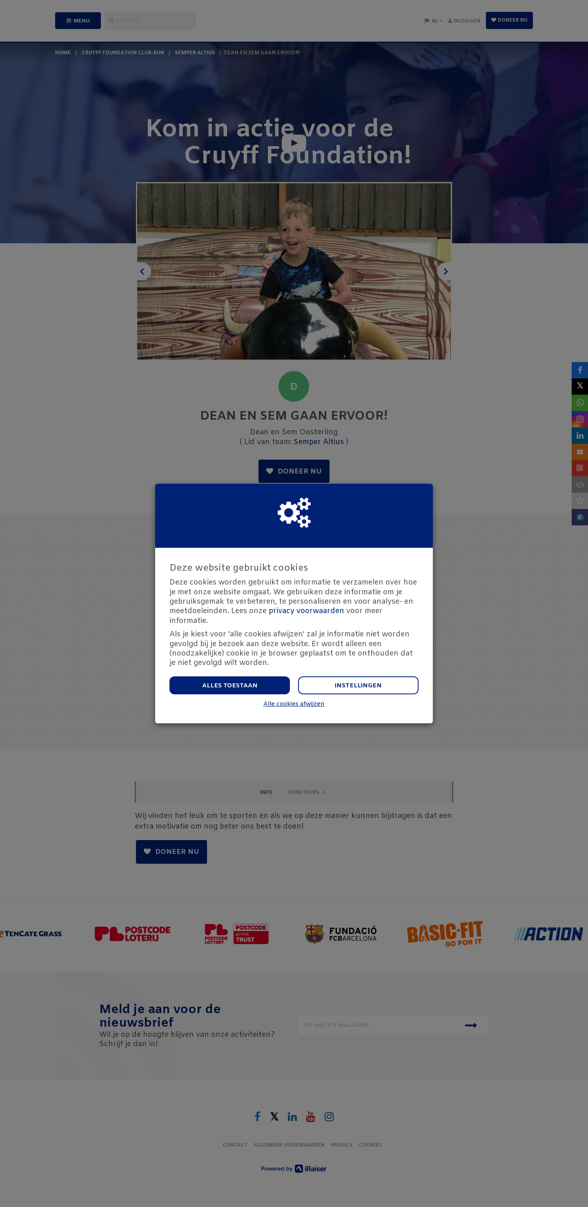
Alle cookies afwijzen (294, 704)
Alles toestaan (230, 686)
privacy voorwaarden (306, 611)
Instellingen (358, 686)
